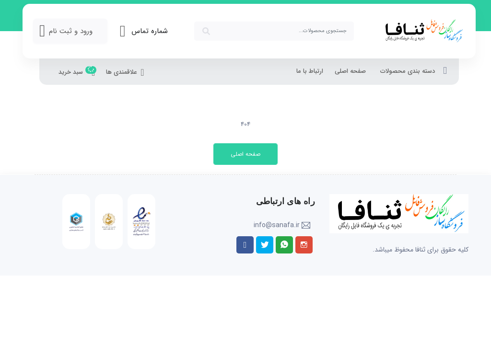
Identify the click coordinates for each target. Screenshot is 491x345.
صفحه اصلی (350, 71)
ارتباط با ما (309, 71)
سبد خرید (76, 73)
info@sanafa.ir (277, 225)
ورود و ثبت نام (71, 31)
